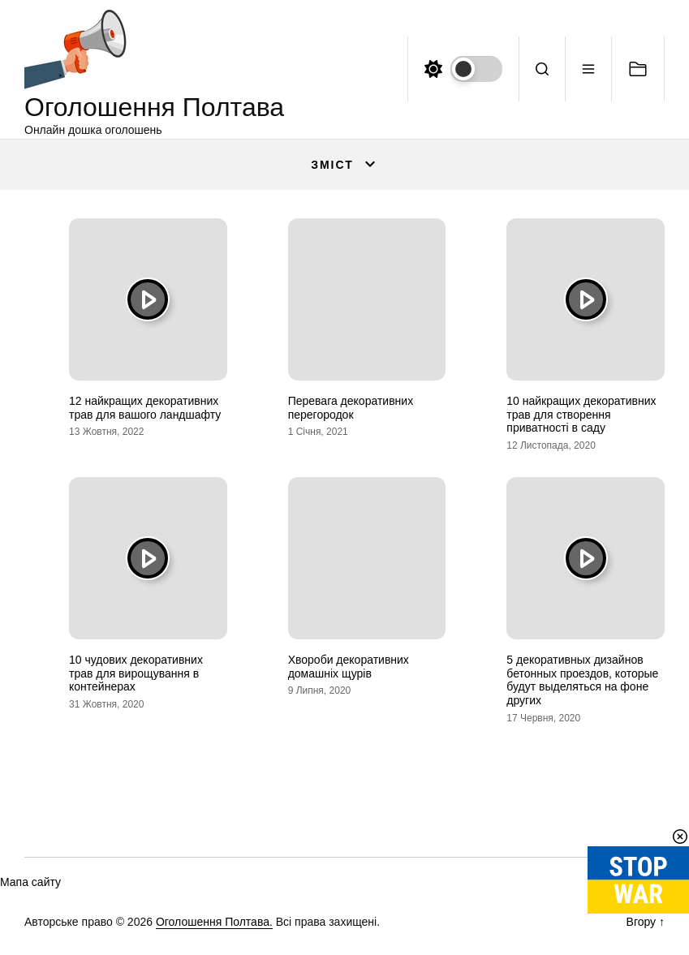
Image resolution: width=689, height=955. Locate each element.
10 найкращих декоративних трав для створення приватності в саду (581, 414)
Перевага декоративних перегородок (350, 407)
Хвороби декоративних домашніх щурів (348, 666)
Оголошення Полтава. (214, 921)
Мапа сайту (30, 881)
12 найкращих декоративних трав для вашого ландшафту (145, 407)
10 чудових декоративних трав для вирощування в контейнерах (136, 673)
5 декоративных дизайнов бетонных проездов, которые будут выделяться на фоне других (582, 680)
